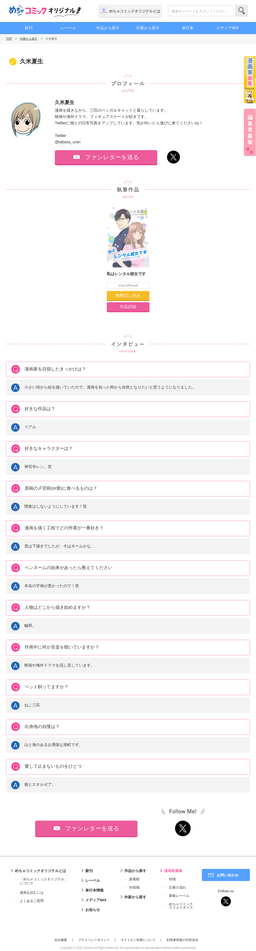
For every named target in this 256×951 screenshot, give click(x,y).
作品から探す (108, 28)
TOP (9, 38)
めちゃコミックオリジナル (45, 10)
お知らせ (92, 910)
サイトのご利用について (138, 940)
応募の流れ (177, 887)
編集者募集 (250, 132)
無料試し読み (128, 295)
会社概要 (60, 940)
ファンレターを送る (112, 157)
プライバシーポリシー (94, 940)
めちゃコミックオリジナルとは (134, 11)
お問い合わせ (227, 875)
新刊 (28, 28)
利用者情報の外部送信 (182, 940)
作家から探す (148, 28)
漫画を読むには (32, 892)
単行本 (188, 28)
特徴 (172, 879)
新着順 (134, 879)
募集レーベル (179, 895)
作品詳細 (128, 306)
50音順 (134, 887)
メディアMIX (227, 28)
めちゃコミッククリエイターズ (181, 905)
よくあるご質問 (32, 900)
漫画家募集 (173, 871)
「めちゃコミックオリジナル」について (41, 881)
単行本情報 (94, 890)
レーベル (68, 28)
